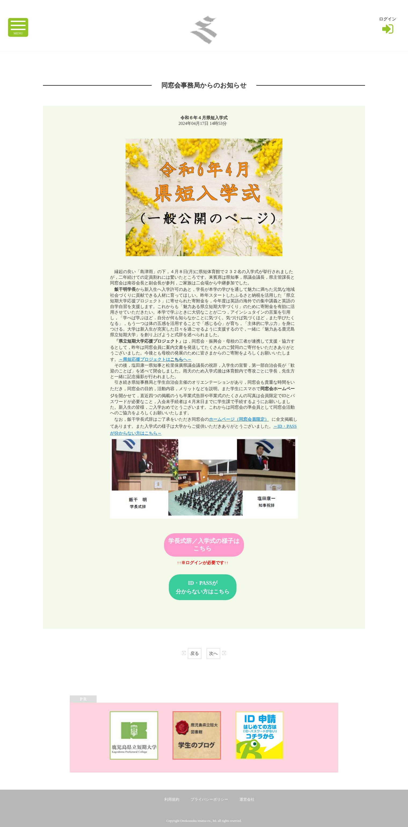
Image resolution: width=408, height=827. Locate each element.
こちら (176, 359)
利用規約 (171, 799)
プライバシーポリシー (209, 799)
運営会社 (246, 799)
